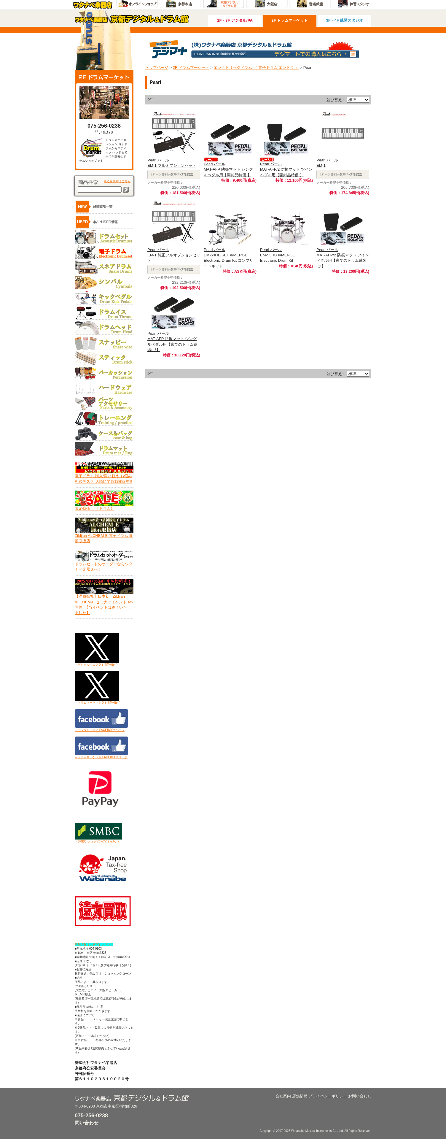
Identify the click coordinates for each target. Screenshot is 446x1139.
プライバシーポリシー (327, 1096)
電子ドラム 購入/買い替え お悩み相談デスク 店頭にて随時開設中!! (104, 476)
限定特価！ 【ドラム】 (104, 506)
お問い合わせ (359, 1096)
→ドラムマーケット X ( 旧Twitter (97, 702)
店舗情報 (300, 1096)
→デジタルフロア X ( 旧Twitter (95, 664)
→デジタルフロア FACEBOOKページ (100, 730)
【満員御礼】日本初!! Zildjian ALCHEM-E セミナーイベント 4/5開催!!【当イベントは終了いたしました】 (104, 602)
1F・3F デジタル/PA (235, 20)
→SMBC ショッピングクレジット (97, 841)
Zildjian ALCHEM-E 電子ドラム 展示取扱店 (104, 536)
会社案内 (283, 1096)
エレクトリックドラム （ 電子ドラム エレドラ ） (256, 67)
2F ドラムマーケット (290, 20)
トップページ (156, 67)
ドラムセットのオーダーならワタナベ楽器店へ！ (104, 565)
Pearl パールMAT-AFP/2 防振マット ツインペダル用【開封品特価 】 (286, 169)
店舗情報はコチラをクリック (94, 944)
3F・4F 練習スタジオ (344, 20)
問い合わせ (104, 132)
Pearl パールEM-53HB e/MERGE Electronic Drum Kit (277, 255)
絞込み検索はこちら (117, 181)
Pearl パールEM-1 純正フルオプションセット (173, 255)
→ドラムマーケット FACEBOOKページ (101, 757)
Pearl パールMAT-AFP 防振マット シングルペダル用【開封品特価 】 (228, 169)
